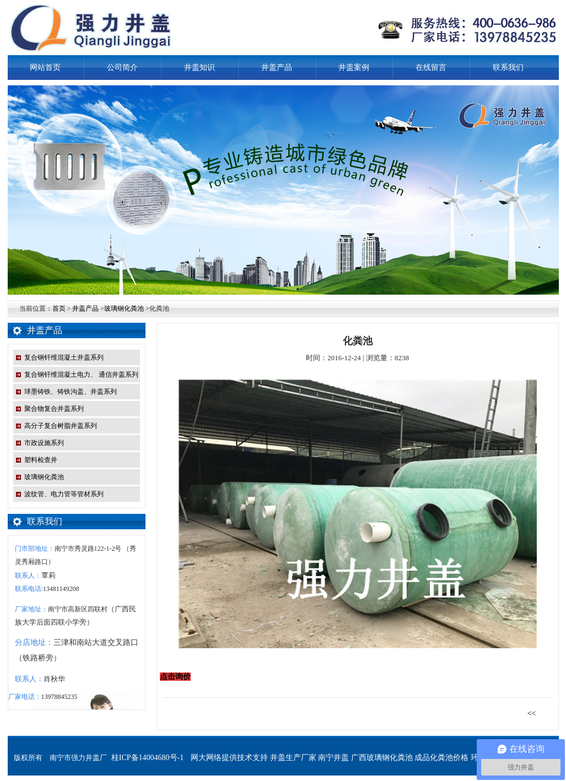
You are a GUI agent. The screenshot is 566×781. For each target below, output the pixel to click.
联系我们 (508, 67)
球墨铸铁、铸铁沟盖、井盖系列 (70, 391)
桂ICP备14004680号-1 (147, 757)
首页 (59, 308)
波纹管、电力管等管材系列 (64, 494)
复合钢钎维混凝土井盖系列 (64, 357)
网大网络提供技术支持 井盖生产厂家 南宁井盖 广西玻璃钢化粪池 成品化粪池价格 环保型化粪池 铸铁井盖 (370, 757)
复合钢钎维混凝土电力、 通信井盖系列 (81, 374)
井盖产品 (276, 67)
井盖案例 (353, 67)
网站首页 (45, 67)
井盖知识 (199, 67)
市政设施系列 (44, 443)
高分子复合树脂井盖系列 (60, 426)
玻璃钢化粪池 (124, 308)
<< (535, 713)
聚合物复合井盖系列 (54, 409)
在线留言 (431, 67)
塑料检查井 (40, 460)
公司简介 (122, 67)
